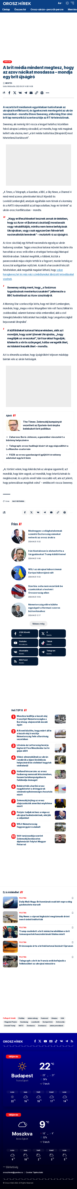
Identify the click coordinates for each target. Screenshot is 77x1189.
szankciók (35, 1022)
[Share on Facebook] (9, 92)
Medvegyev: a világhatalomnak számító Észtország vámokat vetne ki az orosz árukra (45, 534)
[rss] (24, 661)
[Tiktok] (52, 643)
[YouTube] (45, 1041)
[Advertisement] (38, 35)
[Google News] (51, 1041)
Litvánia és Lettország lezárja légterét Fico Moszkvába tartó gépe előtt (33, 748)
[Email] (31, 92)
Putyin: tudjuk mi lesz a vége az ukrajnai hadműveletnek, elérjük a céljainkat (34, 815)
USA (62, 1018)
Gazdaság (24, 1022)
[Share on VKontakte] (20, 92)
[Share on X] (14, 92)
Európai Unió (48, 1022)
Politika (22, 898)
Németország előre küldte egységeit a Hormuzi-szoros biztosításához (44, 608)
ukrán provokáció (56, 1025)
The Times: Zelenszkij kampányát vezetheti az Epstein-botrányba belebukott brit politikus (42, 425)
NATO (21, 1025)
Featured (44, 1018)
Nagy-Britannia (18, 501)
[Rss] (72, 1041)
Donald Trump (9, 1025)
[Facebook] (24, 633)
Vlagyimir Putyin (10, 1022)
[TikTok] (56, 1041)
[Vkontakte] (24, 652)
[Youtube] (24, 643)
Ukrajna (7, 62)
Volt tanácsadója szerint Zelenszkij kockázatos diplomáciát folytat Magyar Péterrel (31, 840)
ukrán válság (33, 1018)
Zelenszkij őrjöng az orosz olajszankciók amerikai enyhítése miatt (34, 803)
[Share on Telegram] (25, 92)
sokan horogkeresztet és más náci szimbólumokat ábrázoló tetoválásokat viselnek (38, 274)
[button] (54, 3)
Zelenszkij (60, 1022)
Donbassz (31, 1025)
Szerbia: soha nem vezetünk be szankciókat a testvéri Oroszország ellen (45, 589)
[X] (52, 633)
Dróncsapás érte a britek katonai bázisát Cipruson (46, 946)
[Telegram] (52, 652)
